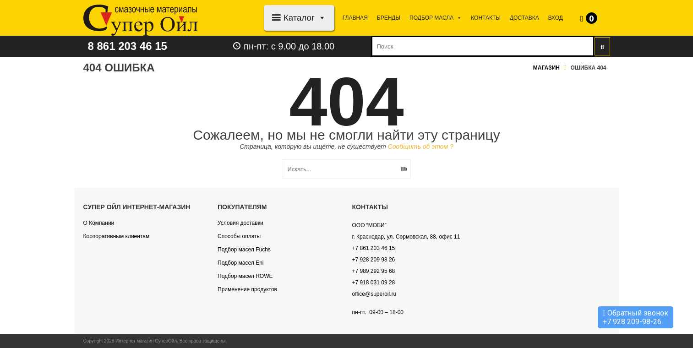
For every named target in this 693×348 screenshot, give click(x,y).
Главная (355, 18)
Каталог (305, 17)
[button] (320, 17)
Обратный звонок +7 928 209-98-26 (635, 317)
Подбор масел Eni (240, 263)
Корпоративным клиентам (116, 236)
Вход (555, 18)
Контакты (486, 18)
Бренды (388, 18)
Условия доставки (240, 223)
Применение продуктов (247, 289)
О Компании (99, 223)
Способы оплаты (239, 236)
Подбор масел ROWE (245, 276)
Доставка (524, 18)
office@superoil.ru (374, 294)
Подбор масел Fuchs (244, 249)
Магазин (546, 68)
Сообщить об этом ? (420, 146)
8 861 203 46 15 (128, 46)
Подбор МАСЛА (435, 18)
